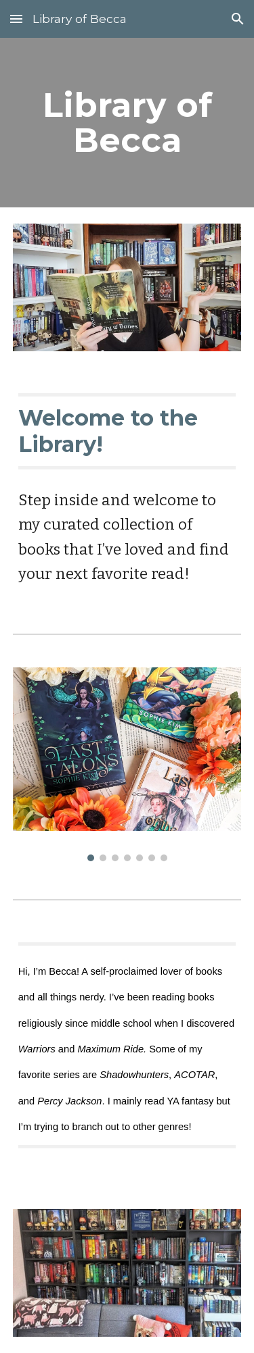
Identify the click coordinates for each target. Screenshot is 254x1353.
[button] (16, 18)
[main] (127, 122)
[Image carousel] (127, 764)
